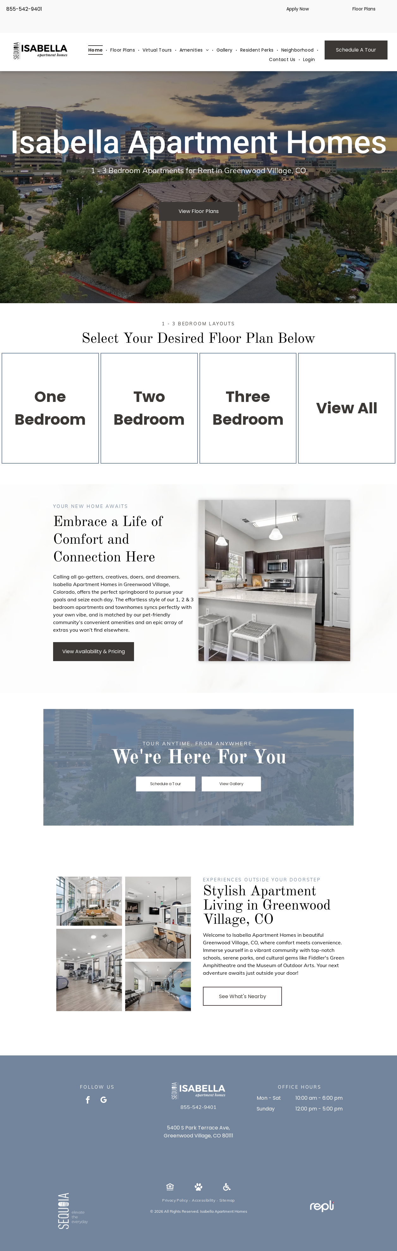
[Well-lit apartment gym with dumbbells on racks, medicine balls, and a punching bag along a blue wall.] (158, 986)
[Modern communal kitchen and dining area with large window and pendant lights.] (158, 918)
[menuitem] (96, 50)
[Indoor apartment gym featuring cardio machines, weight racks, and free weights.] (89, 970)
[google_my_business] (103, 1100)
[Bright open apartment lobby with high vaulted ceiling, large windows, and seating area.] (89, 901)
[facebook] (87, 1100)
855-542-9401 (24, 9)
